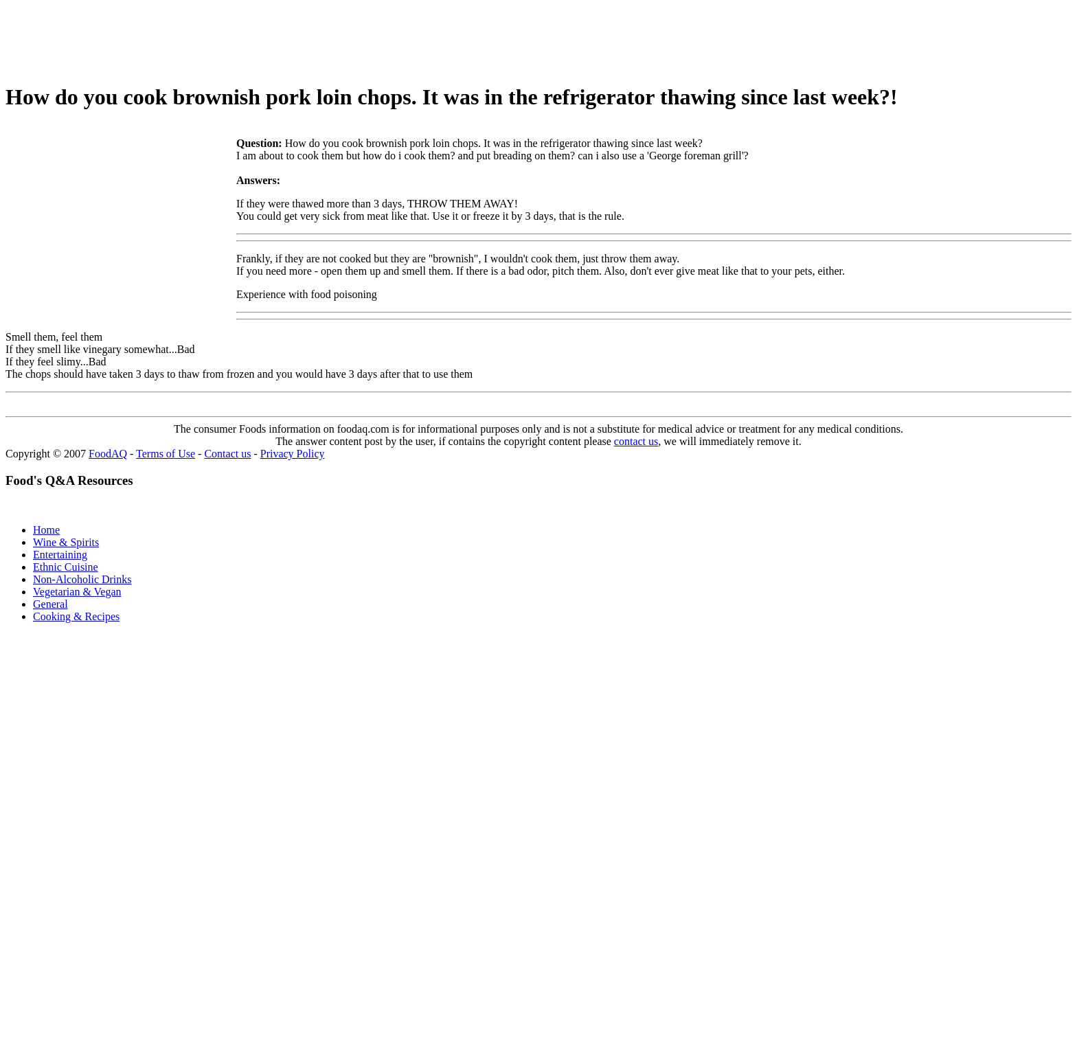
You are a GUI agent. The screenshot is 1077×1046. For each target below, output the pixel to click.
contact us (636, 441)
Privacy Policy (292, 453)
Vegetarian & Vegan (77, 592)
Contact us (227, 453)
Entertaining (60, 554)
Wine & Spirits (66, 542)
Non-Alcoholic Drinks (82, 579)
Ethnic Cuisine (65, 567)
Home (46, 530)
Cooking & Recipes (76, 616)
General (50, 604)
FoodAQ (108, 453)
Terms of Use (165, 453)
